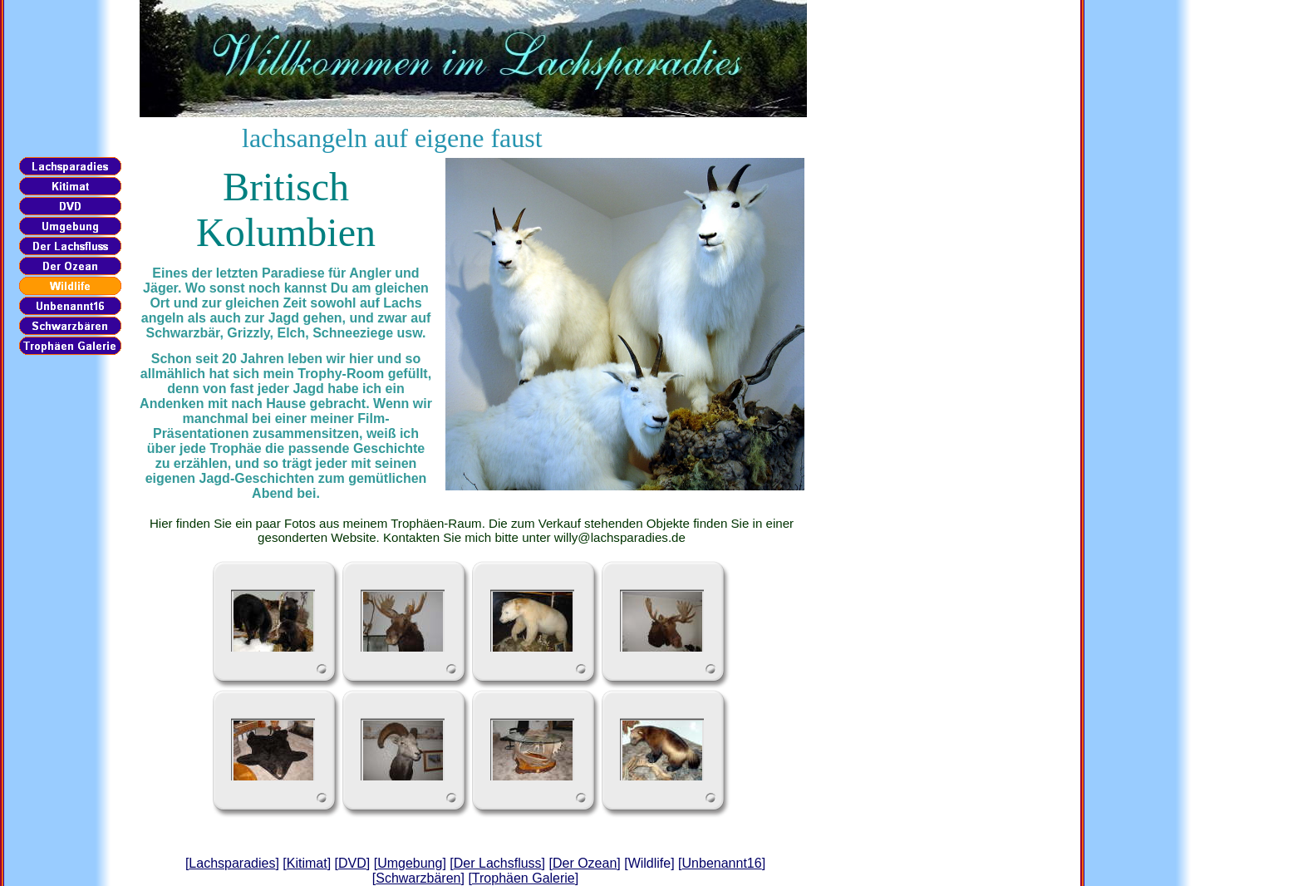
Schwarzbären (418, 878)
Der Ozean (585, 863)
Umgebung (409, 863)
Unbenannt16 (722, 863)
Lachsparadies (232, 863)
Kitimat (307, 863)
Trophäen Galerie (523, 878)
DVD (352, 863)
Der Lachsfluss (498, 863)
